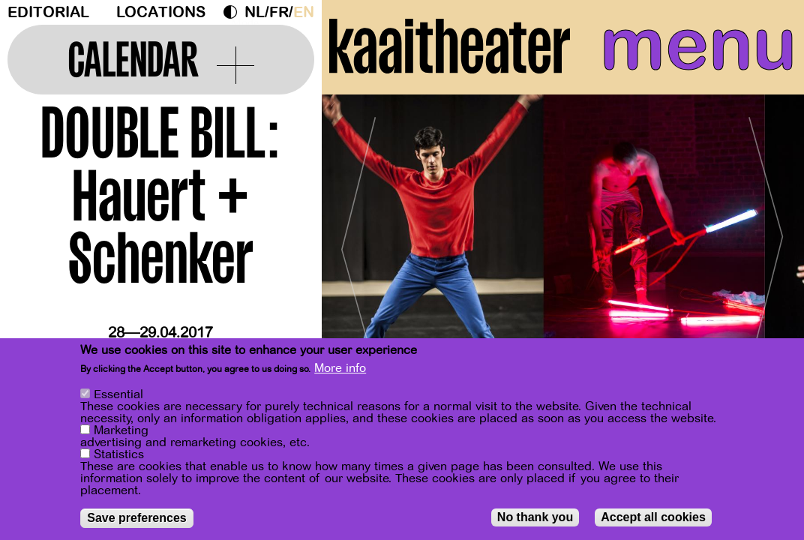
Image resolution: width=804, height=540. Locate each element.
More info (340, 368)
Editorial (48, 12)
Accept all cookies (653, 517)
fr (279, 12)
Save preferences (137, 518)
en (303, 12)
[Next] (766, 243)
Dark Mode (234, 12)
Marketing (121, 430)
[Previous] (359, 243)
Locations (161, 12)
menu (698, 45)
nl (254, 12)
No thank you (535, 517)
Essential (118, 394)
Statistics (119, 454)
